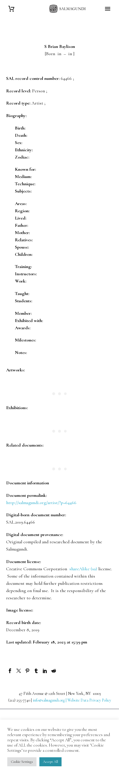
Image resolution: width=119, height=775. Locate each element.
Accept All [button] (50, 761)
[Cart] (11, 8)
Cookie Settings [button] (22, 761)
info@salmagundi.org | (50, 700)
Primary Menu (107, 8)
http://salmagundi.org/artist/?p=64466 (41, 503)
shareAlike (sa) (83, 569)
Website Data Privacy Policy (89, 700)
